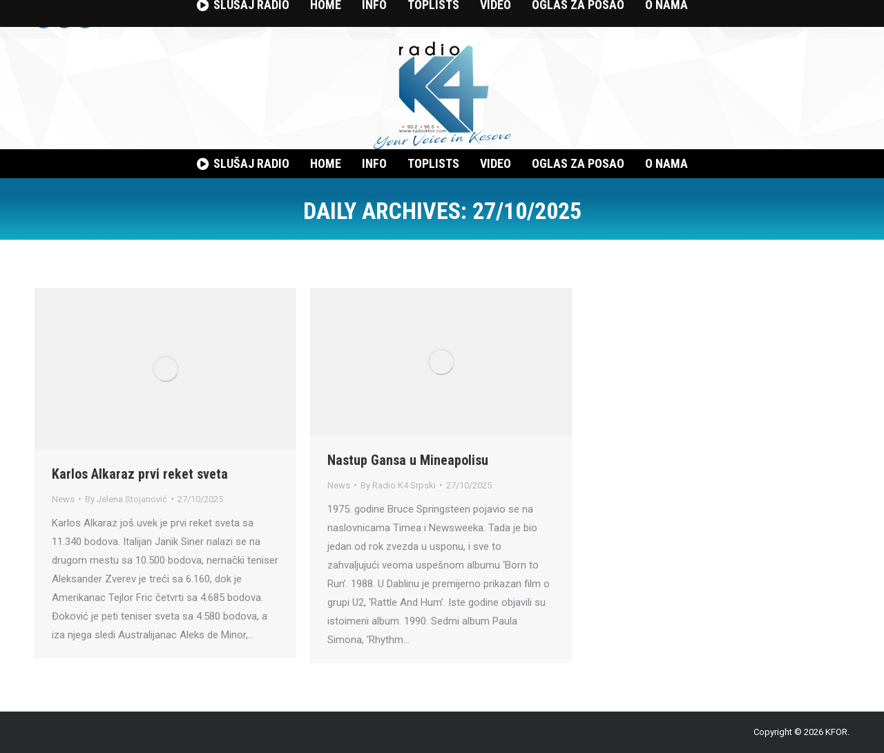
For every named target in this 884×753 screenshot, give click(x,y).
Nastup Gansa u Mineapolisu (407, 460)
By (126, 499)
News (63, 499)
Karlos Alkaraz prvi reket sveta (140, 474)
